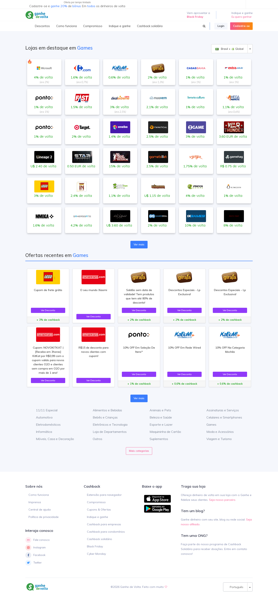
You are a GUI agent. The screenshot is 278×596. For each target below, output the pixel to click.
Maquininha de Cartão (162, 432)
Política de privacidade (44, 517)
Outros (94, 439)
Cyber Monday (96, 554)
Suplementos (156, 439)
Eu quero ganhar (242, 16)
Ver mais (139, 244)
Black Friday (95, 546)
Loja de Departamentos (107, 432)
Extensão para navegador (104, 495)
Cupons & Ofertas (99, 509)
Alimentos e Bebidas (104, 410)
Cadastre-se (241, 25)
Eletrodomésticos (45, 424)
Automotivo (41, 417)
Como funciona (39, 495)
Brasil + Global (229, 48)
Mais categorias (139, 450)
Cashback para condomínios (106, 531)
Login (221, 25)
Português (235, 587)
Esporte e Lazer (158, 424)
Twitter (33, 563)
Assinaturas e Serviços (219, 410)
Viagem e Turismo (216, 439)
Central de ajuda (40, 509)
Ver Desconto (48, 310)
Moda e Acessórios (217, 432)
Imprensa (35, 502)
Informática (41, 432)
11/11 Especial (43, 410)
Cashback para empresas (104, 524)
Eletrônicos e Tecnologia (107, 424)
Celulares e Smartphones (221, 417)
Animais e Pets (157, 410)
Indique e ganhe (97, 517)
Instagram (35, 548)
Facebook (35, 555)
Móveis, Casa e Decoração (52, 439)
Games (208, 424)
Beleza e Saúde (158, 417)
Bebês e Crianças (102, 417)
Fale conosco (37, 540)
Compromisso (96, 502)
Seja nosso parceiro (222, 500)
